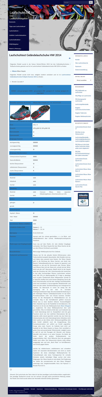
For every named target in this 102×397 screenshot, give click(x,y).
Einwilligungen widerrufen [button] (86, 366)
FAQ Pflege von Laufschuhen (83, 73)
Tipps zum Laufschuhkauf (26, 21)
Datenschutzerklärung (81, 47)
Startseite (12, 21)
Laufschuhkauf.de (21, 12)
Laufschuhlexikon (75, 21)
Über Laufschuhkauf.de (81, 40)
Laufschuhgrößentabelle (81, 82)
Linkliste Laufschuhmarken (58, 21)
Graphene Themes (23, 369)
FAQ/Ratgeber (88, 21)
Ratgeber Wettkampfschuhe (83, 94)
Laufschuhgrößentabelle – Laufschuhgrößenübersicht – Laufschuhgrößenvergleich (83, 116)
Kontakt (77, 37)
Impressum (78, 44)
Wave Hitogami (65, 283)
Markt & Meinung (15, 26)
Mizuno (14, 48)
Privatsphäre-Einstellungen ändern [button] (67, 366)
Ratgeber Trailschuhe (81, 90)
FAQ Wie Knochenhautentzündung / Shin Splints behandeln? (82, 131)
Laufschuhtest (42, 21)
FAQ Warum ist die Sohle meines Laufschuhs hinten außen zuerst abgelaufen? (82, 123)
